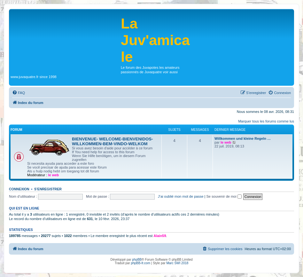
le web (53, 175)
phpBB (137, 259)
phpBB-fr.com (140, 263)
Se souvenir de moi (224, 196)
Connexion (19, 189)
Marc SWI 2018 (177, 263)
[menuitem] (18, 93)
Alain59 (159, 236)
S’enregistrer (48, 189)
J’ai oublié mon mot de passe (180, 196)
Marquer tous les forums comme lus (266, 121)
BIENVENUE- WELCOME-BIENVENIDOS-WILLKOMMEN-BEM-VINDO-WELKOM (112, 141)
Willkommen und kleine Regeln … (242, 138)
